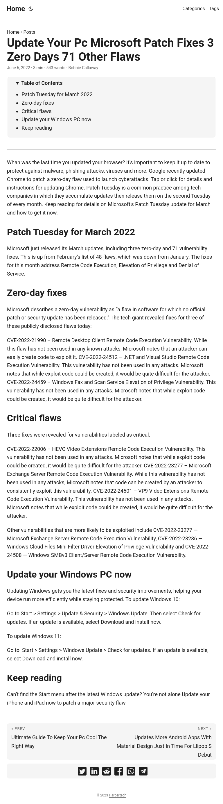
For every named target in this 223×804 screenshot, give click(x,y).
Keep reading (36, 128)
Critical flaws (36, 111)
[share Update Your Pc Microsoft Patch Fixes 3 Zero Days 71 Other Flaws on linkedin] (94, 772)
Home (15, 9)
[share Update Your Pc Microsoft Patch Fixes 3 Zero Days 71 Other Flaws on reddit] (106, 772)
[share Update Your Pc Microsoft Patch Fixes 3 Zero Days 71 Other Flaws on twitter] (82, 772)
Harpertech (117, 795)
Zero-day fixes (37, 103)
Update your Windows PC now (56, 119)
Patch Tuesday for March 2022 (57, 94)
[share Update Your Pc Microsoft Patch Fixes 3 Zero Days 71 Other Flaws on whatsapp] (131, 772)
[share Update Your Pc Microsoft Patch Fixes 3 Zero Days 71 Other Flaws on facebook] (118, 772)
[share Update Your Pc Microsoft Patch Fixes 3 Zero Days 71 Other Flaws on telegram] (143, 772)
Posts (29, 32)
